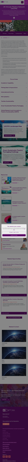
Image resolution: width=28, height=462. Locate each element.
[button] (14, 232)
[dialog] (14, 231)
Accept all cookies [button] (14, 235)
